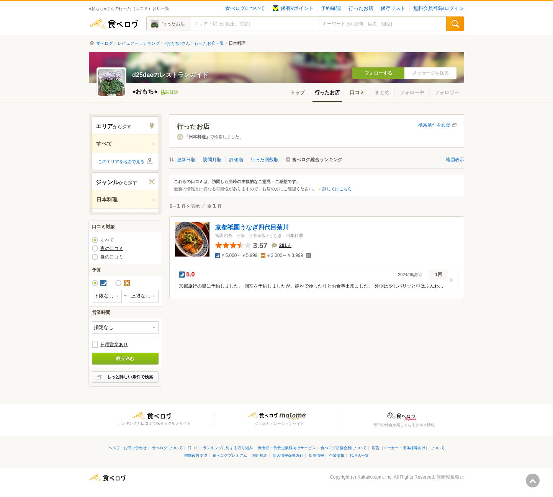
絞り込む (125, 358)
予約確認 (331, 8)
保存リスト (393, 8)
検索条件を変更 (434, 125)
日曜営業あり (114, 344)
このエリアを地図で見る (121, 161)
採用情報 (316, 455)
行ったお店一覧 (209, 43)
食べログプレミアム (230, 455)
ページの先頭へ (533, 480)
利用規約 (259, 455)
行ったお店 (360, 8)
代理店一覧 (359, 455)
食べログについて (245, 8)
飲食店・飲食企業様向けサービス (287, 448)
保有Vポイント (293, 8)
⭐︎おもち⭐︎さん (177, 43)
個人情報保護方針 (288, 455)
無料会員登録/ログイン (438, 8)
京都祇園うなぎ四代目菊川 (252, 227)
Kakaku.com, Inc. (375, 477)
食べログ (114, 24)
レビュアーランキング (139, 43)
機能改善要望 (195, 455)
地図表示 (455, 159)
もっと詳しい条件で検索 (130, 376)
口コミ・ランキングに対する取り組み (220, 448)
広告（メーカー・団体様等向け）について (408, 448)
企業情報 (336, 455)
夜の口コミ (111, 248)
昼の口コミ (111, 257)
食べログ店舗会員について (343, 448)
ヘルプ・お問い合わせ (127, 448)
